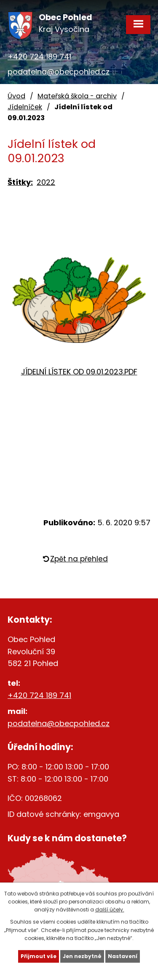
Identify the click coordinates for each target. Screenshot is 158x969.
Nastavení (122, 956)
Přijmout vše (38, 956)
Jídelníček (25, 107)
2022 (46, 182)
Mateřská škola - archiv (77, 96)
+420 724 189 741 (39, 56)
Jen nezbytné (82, 956)
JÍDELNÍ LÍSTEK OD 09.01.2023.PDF (79, 371)
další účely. (109, 909)
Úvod (16, 96)
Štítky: (20, 182)
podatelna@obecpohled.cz (59, 71)
